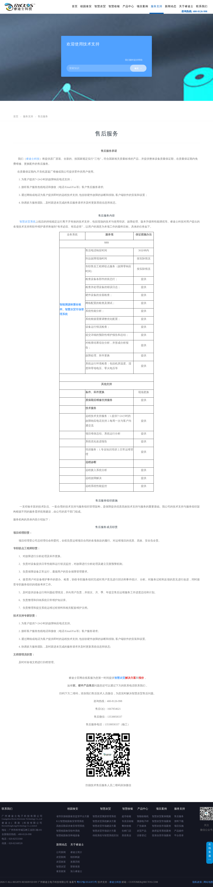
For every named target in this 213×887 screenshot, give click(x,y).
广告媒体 (141, 826)
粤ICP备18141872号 (87, 882)
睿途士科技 (32, 158)
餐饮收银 (126, 826)
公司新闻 (61, 852)
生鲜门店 (126, 831)
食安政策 (61, 871)
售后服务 (43, 116)
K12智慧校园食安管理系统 (70, 821)
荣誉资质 (75, 866)
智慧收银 (114, 6)
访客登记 (141, 835)
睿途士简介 (76, 852)
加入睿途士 (76, 871)
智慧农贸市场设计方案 (104, 831)
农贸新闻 (61, 857)
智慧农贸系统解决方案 (104, 821)
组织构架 (75, 857)
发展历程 (75, 862)
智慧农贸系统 (27, 221)
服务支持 (156, 6)
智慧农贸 (100, 6)
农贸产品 (141, 831)
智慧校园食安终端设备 (68, 835)
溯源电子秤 (143, 821)
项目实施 (179, 826)
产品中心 (128, 6)
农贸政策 (61, 862)
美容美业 (126, 835)
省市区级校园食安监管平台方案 (72, 816)
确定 (138, 68)
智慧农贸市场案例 (161, 821)
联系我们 (201, 6)
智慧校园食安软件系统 (68, 831)
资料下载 (179, 821)
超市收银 (126, 816)
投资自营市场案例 (161, 835)
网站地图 (208, 882)
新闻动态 (170, 6)
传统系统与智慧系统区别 (105, 835)
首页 (75, 6)
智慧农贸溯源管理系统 (104, 816)
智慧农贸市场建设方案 (104, 826)
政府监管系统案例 (161, 831)
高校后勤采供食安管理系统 (70, 826)
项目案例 (142, 6)
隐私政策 (197, 882)
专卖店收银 (128, 821)
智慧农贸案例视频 (161, 816)
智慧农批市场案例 (161, 826)
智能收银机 (143, 816)
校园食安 (86, 6)
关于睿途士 (186, 6)
